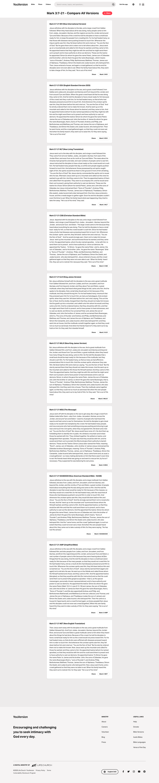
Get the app (123, 4)
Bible (33, 4)
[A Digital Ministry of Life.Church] (79, 764)
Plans (40, 4)
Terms (49, 770)
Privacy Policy (40, 770)
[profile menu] (141, 4)
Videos (48, 4)
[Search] (82, 4)
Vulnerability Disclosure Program (24, 773)
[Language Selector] (133, 4)
